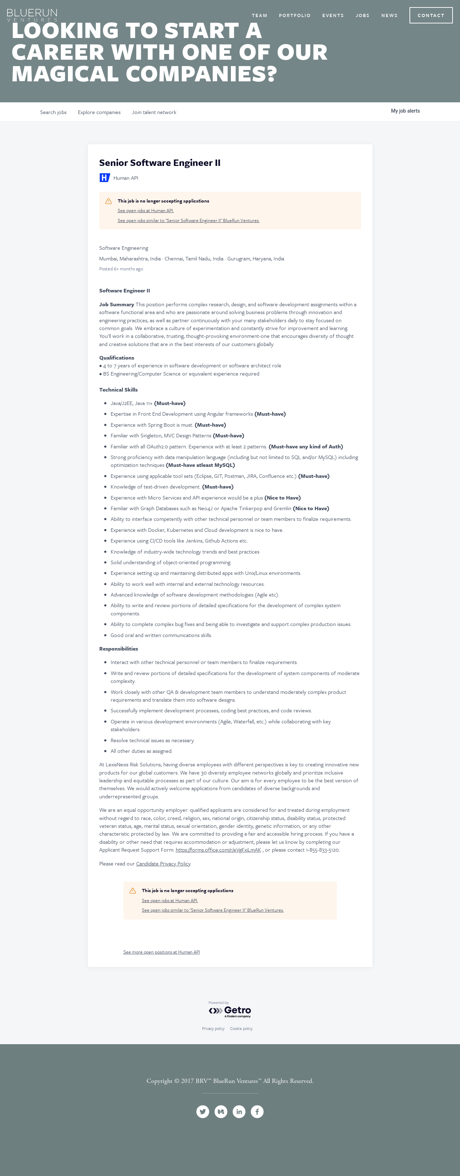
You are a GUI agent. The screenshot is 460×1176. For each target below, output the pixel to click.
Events (333, 15)
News (389, 15)
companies (99, 112)
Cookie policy (241, 1028)
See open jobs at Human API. (146, 210)
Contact (431, 15)
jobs (53, 112)
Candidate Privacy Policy (163, 863)
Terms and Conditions (230, 1089)
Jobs (363, 15)
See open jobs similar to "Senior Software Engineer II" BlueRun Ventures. (189, 220)
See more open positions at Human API (161, 951)
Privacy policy (213, 1028)
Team (260, 15)
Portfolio (295, 15)
